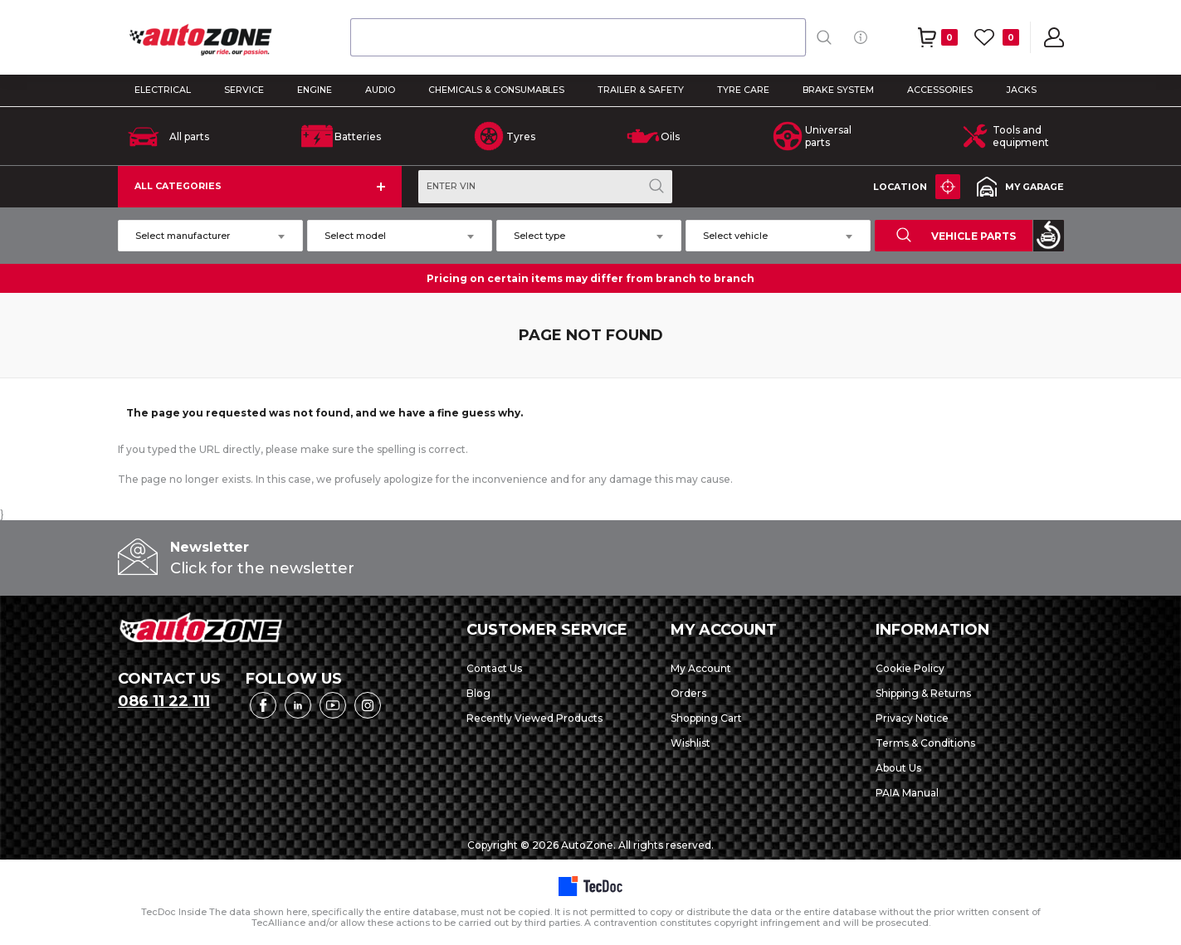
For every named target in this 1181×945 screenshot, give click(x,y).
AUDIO (380, 90)
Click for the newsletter (262, 568)
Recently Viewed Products (534, 718)
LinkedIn (298, 705)
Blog (478, 693)
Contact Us (494, 668)
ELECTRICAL (162, 90)
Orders (688, 693)
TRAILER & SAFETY (641, 90)
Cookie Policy (910, 668)
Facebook (263, 705)
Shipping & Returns (923, 693)
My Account (701, 668)
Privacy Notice (912, 718)
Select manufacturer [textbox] (182, 235)
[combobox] (578, 37)
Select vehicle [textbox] (735, 235)
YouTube (332, 705)
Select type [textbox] (539, 235)
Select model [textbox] (355, 235)
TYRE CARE (743, 90)
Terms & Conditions (925, 743)
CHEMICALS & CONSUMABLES (496, 90)
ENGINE (314, 90)
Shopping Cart (706, 718)
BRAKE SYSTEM (838, 90)
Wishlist (690, 743)
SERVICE (244, 90)
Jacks (1021, 90)
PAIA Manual (907, 793)
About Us (898, 768)
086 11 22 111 (164, 701)
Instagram (367, 705)
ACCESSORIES (940, 90)
